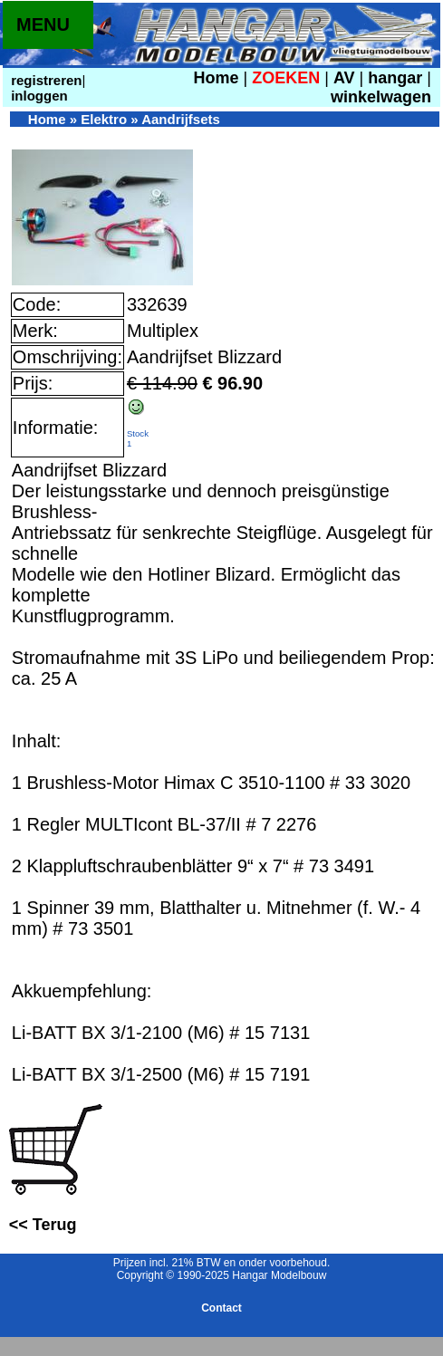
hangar (395, 78)
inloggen (37, 95)
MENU (43, 24)
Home (216, 78)
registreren (44, 80)
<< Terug (43, 1225)
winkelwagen (381, 97)
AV (346, 78)
